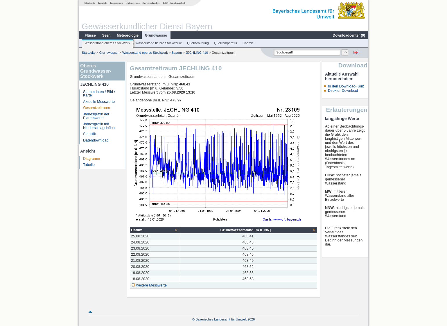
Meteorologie (128, 35)
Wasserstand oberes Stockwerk (107, 43)
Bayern (177, 52)
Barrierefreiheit (151, 2)
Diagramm (91, 159)
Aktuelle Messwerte (99, 102)
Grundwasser (156, 35)
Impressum (116, 2)
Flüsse (90, 35)
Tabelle (89, 165)
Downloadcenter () (349, 35)
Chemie (248, 43)
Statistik (89, 134)
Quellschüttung (198, 43)
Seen (106, 35)
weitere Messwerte (151, 285)
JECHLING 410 (197, 52)
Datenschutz (133, 2)
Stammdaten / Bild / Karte (99, 94)
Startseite (90, 2)
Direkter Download (343, 91)
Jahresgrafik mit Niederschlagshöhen (99, 126)
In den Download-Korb (346, 86)
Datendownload (96, 140)
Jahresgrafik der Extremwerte (96, 116)
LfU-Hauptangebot (174, 2)
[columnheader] (154, 230)
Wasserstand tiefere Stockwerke (158, 43)
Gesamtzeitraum (96, 108)
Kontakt (102, 2)
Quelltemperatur (225, 43)
